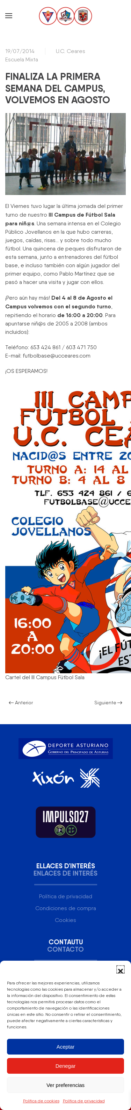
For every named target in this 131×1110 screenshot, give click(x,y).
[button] (120, 969)
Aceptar (66, 1047)
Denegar (66, 1066)
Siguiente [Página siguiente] (108, 702)
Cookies (65, 920)
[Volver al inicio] (66, 16)
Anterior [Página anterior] (21, 702)
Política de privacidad (84, 1100)
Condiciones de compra (65, 908)
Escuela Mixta (21, 59)
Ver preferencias (65, 1085)
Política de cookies (41, 1100)
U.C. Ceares (70, 51)
